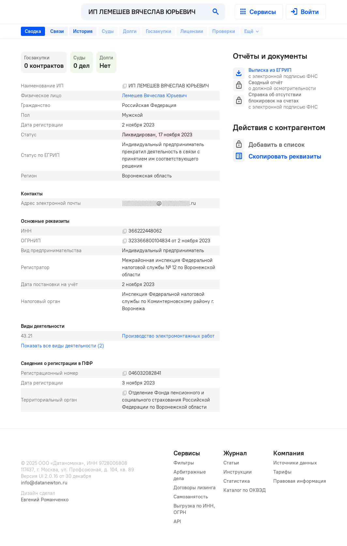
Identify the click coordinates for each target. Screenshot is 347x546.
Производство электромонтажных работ (168, 336)
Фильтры (184, 463)
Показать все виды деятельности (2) (62, 346)
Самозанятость (191, 497)
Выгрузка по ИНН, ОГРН (195, 509)
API (177, 521)
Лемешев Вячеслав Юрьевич (154, 96)
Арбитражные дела (190, 475)
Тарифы (282, 472)
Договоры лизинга (195, 488)
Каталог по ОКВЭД (244, 490)
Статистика (236, 481)
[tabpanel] (120, 232)
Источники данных (295, 463)
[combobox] (144, 12)
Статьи (231, 463)
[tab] (33, 31)
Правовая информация (299, 481)
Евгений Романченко (44, 500)
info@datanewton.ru (44, 483)
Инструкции (237, 472)
